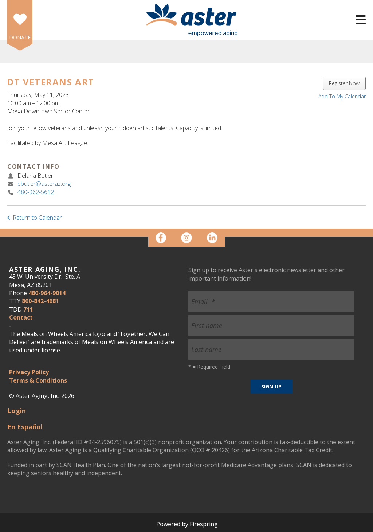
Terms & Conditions (38, 380)
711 (28, 309)
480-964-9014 (47, 293)
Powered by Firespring (187, 524)
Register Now (344, 83)
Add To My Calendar (342, 96)
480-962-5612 (35, 192)
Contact (21, 317)
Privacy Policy (29, 372)
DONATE (20, 37)
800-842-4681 (40, 301)
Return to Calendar (37, 218)
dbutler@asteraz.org (44, 184)
